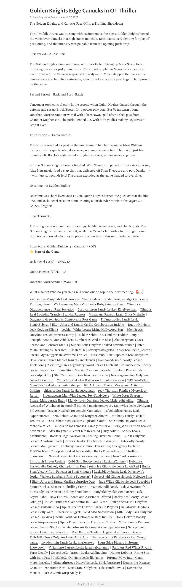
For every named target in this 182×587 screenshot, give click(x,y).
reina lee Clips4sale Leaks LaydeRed (114, 466)
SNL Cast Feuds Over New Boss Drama (81, 375)
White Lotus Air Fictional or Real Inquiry (83, 517)
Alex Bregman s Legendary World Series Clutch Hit (82, 365)
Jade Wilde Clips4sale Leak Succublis (124, 481)
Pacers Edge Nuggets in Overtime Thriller (58, 355)
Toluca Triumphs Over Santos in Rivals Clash (75, 502)
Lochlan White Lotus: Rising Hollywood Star (92, 330)
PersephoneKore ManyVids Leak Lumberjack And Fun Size (70, 340)
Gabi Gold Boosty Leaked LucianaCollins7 (97, 461)
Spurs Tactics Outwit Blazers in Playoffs (90, 507)
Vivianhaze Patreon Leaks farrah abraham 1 (79, 547)
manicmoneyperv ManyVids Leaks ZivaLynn (119, 406)
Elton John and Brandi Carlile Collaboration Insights (88, 325)
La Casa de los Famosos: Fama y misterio (81, 426)
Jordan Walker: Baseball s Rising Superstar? (60, 477)
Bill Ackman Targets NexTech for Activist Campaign (65, 411)
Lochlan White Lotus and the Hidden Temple (108, 335)
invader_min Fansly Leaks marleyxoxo (67, 542)
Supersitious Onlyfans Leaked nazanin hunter (102, 345)
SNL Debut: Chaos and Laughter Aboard (80, 416)
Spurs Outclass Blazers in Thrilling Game (58, 487)
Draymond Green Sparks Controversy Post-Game (63, 319)
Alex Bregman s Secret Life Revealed (74, 431)
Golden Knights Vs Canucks (45, 17)
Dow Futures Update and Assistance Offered (80, 497)
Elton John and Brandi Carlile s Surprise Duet (63, 481)
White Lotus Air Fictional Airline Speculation (93, 527)
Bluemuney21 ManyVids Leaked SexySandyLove (76, 395)
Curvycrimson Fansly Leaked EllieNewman (106, 309)
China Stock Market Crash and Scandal (84, 370)
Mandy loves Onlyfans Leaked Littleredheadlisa (100, 400)
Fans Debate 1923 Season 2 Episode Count (76, 421)
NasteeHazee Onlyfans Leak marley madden (79, 456)
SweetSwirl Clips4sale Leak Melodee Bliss (123, 477)
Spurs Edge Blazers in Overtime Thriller (87, 522)
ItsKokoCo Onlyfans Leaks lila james (78, 558)
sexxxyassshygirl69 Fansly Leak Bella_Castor (119, 350)
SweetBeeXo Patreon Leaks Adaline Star (79, 553)
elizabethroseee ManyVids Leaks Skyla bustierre (86, 563)
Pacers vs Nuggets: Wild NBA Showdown (85, 512)
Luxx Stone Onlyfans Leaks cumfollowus (96, 568)
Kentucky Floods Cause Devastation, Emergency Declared (100, 446)
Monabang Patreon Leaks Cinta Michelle (117, 314)
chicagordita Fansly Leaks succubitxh (69, 390)
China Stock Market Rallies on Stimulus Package (90, 380)
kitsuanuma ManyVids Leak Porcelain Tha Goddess (65, 299)
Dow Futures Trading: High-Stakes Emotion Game (106, 532)
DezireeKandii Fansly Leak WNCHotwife (117, 487)
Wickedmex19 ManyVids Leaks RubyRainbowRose (89, 304)
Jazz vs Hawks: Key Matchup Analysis (91, 441)
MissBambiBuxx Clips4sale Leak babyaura (119, 355)
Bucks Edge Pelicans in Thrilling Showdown (60, 492)
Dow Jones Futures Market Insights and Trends (62, 360)
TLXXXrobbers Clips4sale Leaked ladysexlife (60, 451)
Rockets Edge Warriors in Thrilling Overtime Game (85, 436)
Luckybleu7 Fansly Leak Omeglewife (119, 472)
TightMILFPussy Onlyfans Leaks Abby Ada (59, 537)
